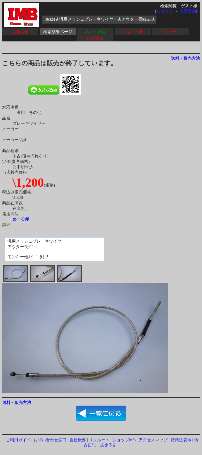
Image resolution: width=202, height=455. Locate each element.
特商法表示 (181, 440)
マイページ (170, 32)
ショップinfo (124, 440)
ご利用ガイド (18, 440)
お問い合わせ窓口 (50, 440)
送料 (175, 58)
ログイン (165, 11)
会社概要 (77, 440)
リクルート (99, 440)
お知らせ (20, 32)
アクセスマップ (153, 440)
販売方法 (95, 38)
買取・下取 (132, 32)
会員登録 (187, 11)
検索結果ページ (57, 32)
